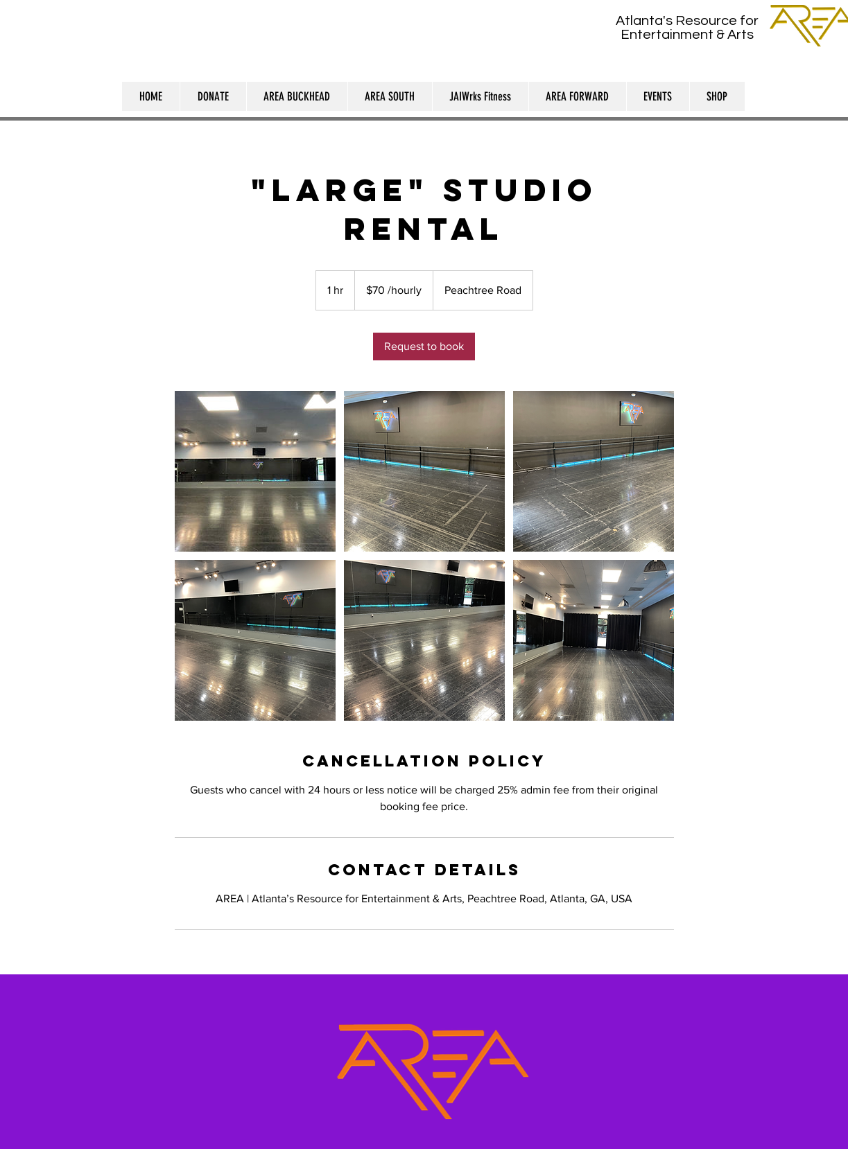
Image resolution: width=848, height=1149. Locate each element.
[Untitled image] (255, 471)
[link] (424, 346)
